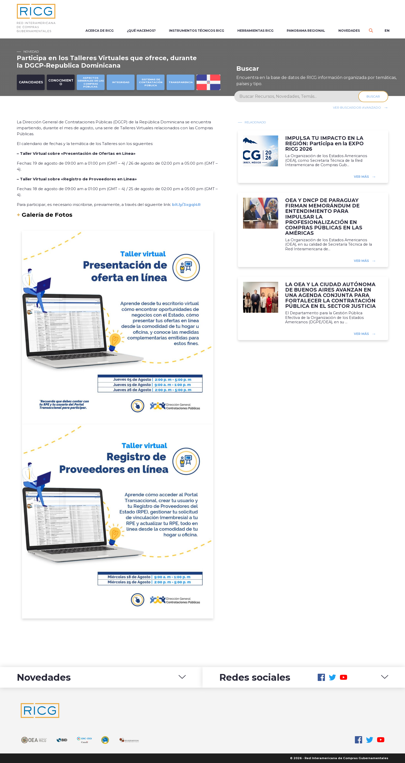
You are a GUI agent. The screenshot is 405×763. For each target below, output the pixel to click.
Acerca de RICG (99, 31)
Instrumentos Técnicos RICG (196, 31)
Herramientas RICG (255, 31)
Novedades (349, 31)
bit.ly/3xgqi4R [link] (186, 204)
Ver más (361, 177)
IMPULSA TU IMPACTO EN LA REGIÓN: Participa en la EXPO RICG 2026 (324, 143)
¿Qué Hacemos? (141, 31)
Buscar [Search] (373, 96)
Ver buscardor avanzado (357, 107)
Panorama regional (306, 31)
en (387, 30)
